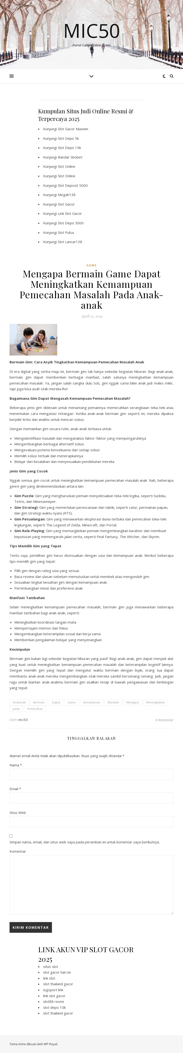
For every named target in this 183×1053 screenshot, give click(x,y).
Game (72, 702)
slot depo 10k (54, 1007)
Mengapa (132, 702)
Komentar (18, 851)
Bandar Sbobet (70, 157)
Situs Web (18, 812)
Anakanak (19, 702)
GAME (91, 265)
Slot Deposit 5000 (73, 185)
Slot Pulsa (66, 232)
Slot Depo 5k (68, 138)
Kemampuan (91, 702)
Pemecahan (35, 709)
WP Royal (50, 1044)
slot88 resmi (53, 1001)
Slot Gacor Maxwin (73, 128)
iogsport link (53, 989)
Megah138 (67, 194)
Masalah (113, 702)
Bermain (39, 702)
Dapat (56, 702)
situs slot (50, 966)
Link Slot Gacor (70, 213)
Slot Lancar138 (70, 241)
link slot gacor (54, 995)
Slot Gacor (66, 204)
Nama (16, 765)
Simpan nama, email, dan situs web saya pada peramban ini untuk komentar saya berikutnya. (85, 842)
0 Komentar (164, 719)
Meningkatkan (155, 702)
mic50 (23, 719)
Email (15, 788)
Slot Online (66, 166)
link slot (49, 978)
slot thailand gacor (58, 983)
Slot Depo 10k (69, 147)
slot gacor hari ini (57, 972)
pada (16, 709)
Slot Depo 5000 (71, 223)
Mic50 (91, 30)
